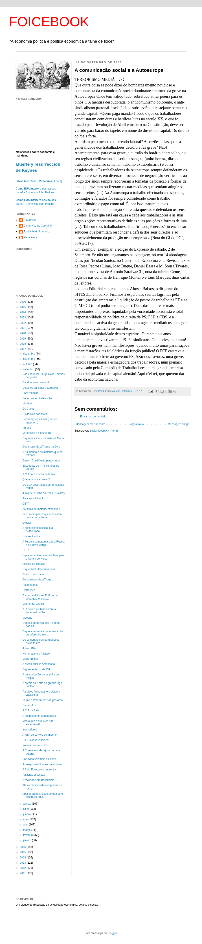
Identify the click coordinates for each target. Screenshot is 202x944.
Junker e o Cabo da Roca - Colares (43, 493)
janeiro (27, 840)
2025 (23, 307)
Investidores (29, 729)
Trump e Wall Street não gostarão (42, 700)
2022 (23, 322)
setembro (29, 369)
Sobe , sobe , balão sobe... (38, 398)
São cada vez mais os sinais (39, 759)
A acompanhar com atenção (39, 715)
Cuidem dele (29, 585)
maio (26, 819)
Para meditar (30, 393)
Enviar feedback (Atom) (104, 430)
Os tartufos (29, 705)
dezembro (29, 353)
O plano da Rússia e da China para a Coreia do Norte (43, 557)
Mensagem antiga (178, 424)
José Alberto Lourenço (37, 231)
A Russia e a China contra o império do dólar (39, 611)
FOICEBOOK (49, 21)
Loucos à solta (31, 536)
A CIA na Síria (30, 710)
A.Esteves (30, 219)
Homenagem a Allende (36, 653)
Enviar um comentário (93, 416)
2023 (23, 317)
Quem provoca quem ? (36, 479)
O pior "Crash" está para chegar (41, 460)
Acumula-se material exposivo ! (41, 509)
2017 (23, 349)
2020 (23, 333)
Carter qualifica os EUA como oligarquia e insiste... (40, 597)
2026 (23, 301)
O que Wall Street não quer (38, 569)
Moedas (27, 617)
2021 (23, 328)
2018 (23, 343)
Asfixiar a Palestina (33, 563)
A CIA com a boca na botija (38, 474)
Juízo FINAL (29, 648)
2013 (23, 862)
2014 (23, 857)
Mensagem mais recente (90, 424)
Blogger (112, 933)
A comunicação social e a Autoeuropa (37, 529)
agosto (27, 803)
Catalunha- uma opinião (36, 382)
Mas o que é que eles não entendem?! (37, 722)
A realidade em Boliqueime (38, 780)
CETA (25, 503)
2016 (23, 847)
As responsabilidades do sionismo (42, 764)
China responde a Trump (37, 579)
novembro (29, 358)
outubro (28, 364)
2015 (23, 852)
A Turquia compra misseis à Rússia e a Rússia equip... (43, 543)
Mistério (27, 403)
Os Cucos (28, 408)
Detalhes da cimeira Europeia (40, 387)
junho (27, 814)
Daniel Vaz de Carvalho (38, 225)
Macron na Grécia (33, 603)
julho (26, 808)
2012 (23, 867)
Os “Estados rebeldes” (35, 740)
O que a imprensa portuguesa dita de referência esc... (42, 633)
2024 (23, 312)
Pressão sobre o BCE (35, 745)
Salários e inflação (33, 498)
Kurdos (26, 427)
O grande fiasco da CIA (36, 669)
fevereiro (28, 835)
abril (26, 824)
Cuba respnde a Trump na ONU (41, 446)
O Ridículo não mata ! (35, 414)
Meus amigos (30, 658)
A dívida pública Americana (38, 664)
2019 (23, 338)
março (27, 830)
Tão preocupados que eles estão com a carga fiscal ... (42, 516)
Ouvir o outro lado (33, 574)
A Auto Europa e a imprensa (39, 769)
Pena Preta (30, 237)
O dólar (26, 522)
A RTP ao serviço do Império (39, 734)
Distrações (28, 590)
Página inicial (137, 424)
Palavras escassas (33, 774)
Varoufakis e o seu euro (36, 433)
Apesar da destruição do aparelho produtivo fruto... (42, 795)
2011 (23, 873)
